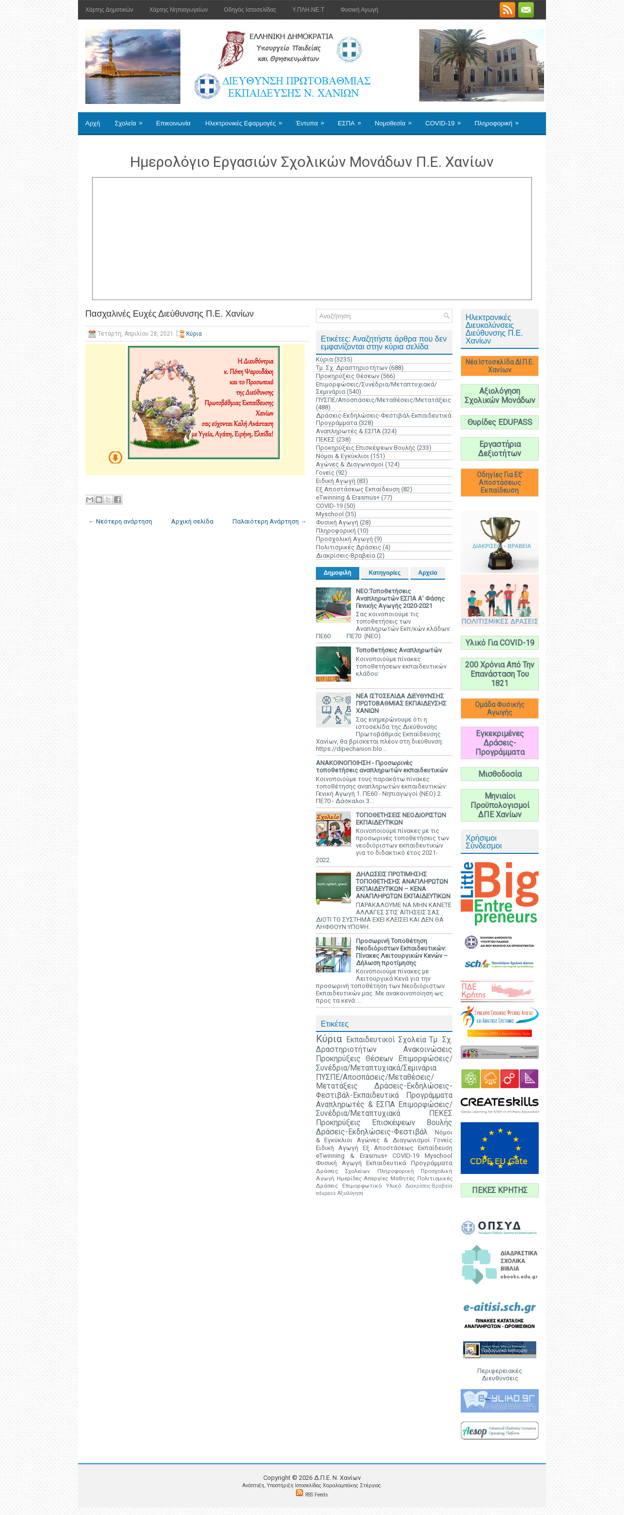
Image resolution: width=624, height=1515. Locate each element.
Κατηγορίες (385, 572)
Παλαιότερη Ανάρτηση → (270, 521)
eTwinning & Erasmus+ (348, 497)
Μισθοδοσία (500, 774)
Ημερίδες (349, 1178)
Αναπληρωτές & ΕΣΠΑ (348, 431)
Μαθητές (402, 1178)
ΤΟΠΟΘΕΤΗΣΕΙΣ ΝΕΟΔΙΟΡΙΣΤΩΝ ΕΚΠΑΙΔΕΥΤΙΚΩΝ (401, 818)
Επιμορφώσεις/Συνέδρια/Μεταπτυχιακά (384, 1109)
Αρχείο (427, 572)
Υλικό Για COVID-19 (500, 642)
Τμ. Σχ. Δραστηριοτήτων (352, 367)
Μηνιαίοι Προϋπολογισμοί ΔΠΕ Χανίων (499, 805)
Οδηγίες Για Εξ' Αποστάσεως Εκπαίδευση (500, 482)
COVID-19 (447, 119)
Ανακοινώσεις (427, 1049)
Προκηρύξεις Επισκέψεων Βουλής (365, 447)
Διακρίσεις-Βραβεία (345, 555)
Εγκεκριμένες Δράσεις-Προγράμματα (500, 743)
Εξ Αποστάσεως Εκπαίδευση (358, 489)
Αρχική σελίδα (192, 521)
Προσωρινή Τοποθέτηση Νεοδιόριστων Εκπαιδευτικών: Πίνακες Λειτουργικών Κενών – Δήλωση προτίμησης (402, 952)
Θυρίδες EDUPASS (500, 422)
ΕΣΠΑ (353, 119)
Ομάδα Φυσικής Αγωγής (500, 708)
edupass (326, 1193)
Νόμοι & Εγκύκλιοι (342, 456)
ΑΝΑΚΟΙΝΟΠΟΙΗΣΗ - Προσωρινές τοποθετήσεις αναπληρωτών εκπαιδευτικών (382, 766)
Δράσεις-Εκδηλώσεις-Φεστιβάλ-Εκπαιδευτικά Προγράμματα (384, 1091)
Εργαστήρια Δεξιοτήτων (499, 449)
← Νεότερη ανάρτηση (120, 521)
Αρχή (92, 123)
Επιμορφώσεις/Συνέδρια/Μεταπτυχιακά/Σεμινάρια (384, 1063)
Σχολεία (132, 119)
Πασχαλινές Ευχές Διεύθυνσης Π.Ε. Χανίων (169, 314)
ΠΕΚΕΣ (325, 439)
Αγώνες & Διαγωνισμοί (350, 464)
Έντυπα (313, 119)
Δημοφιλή (337, 572)
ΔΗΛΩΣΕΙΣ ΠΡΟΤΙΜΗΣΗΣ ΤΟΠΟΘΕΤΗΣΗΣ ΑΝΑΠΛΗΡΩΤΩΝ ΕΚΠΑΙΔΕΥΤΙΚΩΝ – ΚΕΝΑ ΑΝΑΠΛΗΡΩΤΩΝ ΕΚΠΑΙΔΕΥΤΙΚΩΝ (403, 885)
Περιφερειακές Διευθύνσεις (499, 1374)
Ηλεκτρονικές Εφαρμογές (247, 119)
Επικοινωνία (173, 123)
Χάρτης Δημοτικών (109, 9)
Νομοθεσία (396, 119)
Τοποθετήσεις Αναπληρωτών (399, 650)
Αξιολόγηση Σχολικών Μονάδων (500, 395)
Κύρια (194, 333)
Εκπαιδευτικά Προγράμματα (409, 1163)
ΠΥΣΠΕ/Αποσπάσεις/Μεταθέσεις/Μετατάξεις (383, 400)
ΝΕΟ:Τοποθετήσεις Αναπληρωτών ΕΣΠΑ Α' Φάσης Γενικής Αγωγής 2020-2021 (400, 598)
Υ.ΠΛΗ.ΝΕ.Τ (308, 9)
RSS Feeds (316, 1495)
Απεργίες (376, 1178)
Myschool (330, 514)
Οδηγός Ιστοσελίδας (250, 9)
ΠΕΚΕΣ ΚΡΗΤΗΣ (499, 1190)
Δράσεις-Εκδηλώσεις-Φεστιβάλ (372, 1132)
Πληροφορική (499, 119)
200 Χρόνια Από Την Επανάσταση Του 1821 (499, 674)
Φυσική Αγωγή (359, 9)
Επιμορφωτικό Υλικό (371, 1185)
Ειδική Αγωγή (335, 481)
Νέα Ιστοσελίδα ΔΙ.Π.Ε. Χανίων (500, 366)
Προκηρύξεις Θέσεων (347, 376)
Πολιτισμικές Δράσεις (348, 547)
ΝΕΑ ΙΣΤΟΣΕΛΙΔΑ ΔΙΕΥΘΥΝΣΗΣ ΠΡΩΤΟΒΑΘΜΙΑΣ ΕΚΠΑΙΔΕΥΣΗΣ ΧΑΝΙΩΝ (401, 703)
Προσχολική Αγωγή (344, 539)
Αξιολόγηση (350, 1193)
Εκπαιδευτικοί (370, 1039)
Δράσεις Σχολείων (343, 1171)
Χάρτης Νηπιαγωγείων (178, 9)
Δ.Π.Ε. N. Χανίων (337, 1477)
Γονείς (325, 472)
